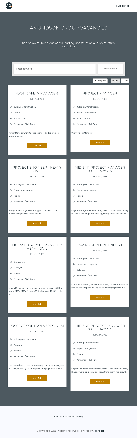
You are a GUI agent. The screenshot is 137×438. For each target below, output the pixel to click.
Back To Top (122, 6)
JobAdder (98, 430)
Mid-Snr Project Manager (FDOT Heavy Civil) (100, 169)
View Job (37, 146)
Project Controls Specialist (37, 326)
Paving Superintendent (100, 245)
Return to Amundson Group (68, 416)
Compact (100, 80)
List (125, 80)
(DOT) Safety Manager (37, 93)
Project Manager (100, 93)
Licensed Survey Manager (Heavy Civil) (37, 246)
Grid (116, 80)
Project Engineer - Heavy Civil (37, 169)
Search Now (110, 68)
